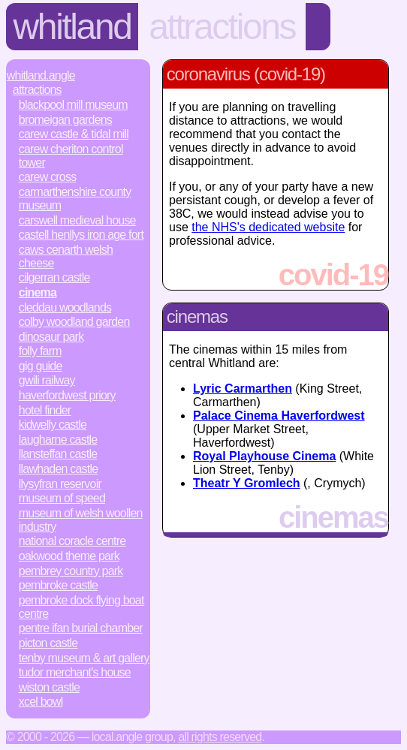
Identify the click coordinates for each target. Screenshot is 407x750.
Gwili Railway (47, 380)
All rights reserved (219, 736)
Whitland (72, 27)
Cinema (37, 292)
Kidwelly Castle (52, 424)
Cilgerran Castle (54, 277)
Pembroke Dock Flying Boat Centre (81, 607)
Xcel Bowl (41, 701)
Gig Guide (40, 366)
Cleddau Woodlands (65, 307)
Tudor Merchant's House (75, 672)
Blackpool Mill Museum (73, 104)
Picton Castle (48, 643)
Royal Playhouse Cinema (264, 456)
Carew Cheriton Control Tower (71, 156)
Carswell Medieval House (77, 220)
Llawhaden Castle (58, 468)
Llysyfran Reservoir (60, 483)
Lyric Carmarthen (242, 388)
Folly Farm (40, 351)
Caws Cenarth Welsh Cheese (66, 256)
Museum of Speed (62, 498)
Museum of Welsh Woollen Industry (81, 520)
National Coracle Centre (72, 541)
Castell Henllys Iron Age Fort (81, 234)
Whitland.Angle (41, 75)
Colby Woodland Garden (74, 321)
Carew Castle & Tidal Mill (73, 134)
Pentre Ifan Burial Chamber (81, 628)
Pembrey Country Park (71, 571)
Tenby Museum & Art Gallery (84, 658)
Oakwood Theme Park (69, 556)
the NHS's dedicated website (268, 227)
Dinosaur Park (51, 336)
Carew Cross (48, 176)
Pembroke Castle (58, 585)
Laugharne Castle (58, 439)
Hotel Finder (45, 410)
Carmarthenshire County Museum (75, 198)
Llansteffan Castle (58, 453)
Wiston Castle (49, 687)
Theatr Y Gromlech (246, 483)
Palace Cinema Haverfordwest (279, 415)
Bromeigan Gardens (65, 119)
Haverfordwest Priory (67, 395)
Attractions (222, 27)
